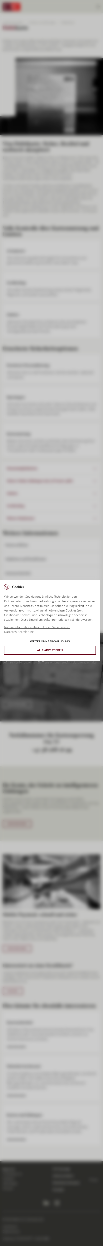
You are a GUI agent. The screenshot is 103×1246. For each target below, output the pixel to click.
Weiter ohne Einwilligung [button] (50, 641)
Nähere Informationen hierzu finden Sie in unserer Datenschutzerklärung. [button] (37, 629)
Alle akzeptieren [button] (50, 650)
